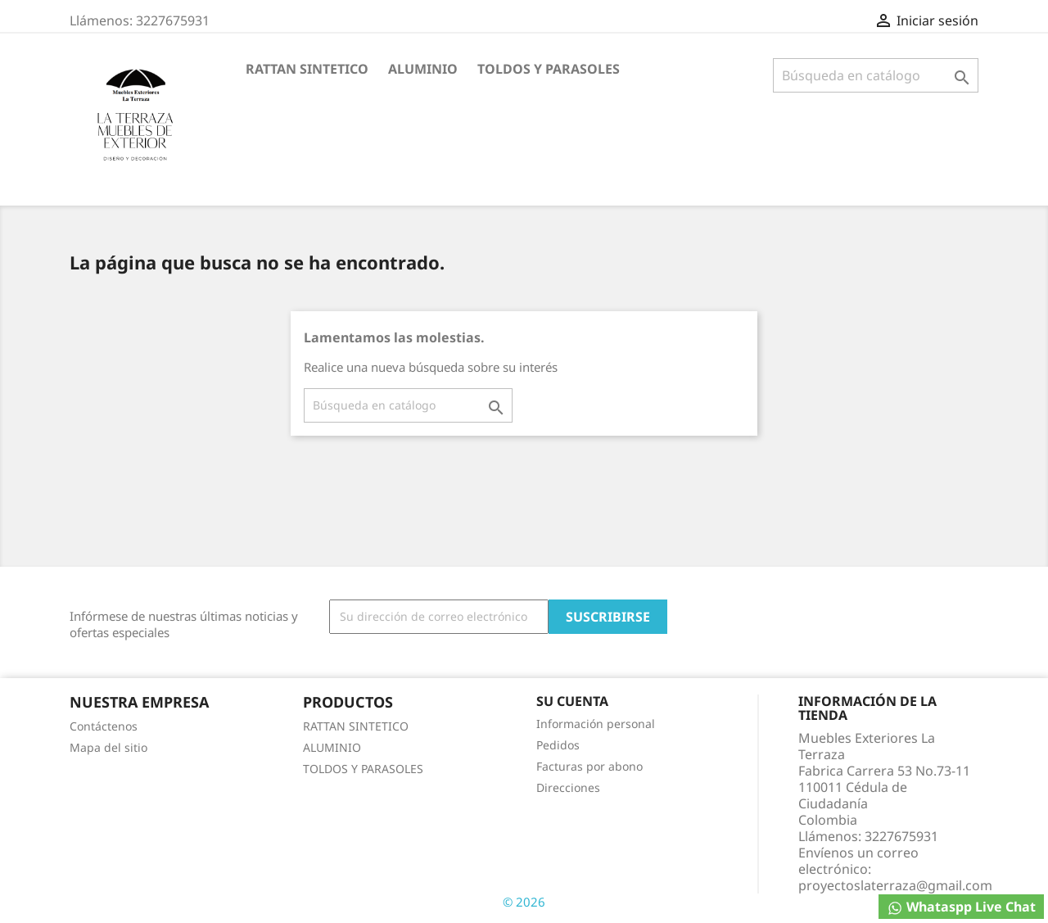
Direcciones (568, 787)
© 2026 (524, 902)
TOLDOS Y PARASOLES (548, 69)
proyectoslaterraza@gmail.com (895, 885)
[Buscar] (875, 75)
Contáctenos (104, 726)
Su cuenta (572, 701)
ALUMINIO (423, 69)
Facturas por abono (589, 766)
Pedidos (558, 745)
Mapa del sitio (108, 747)
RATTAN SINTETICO (307, 69)
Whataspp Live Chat (961, 907)
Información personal (595, 723)
